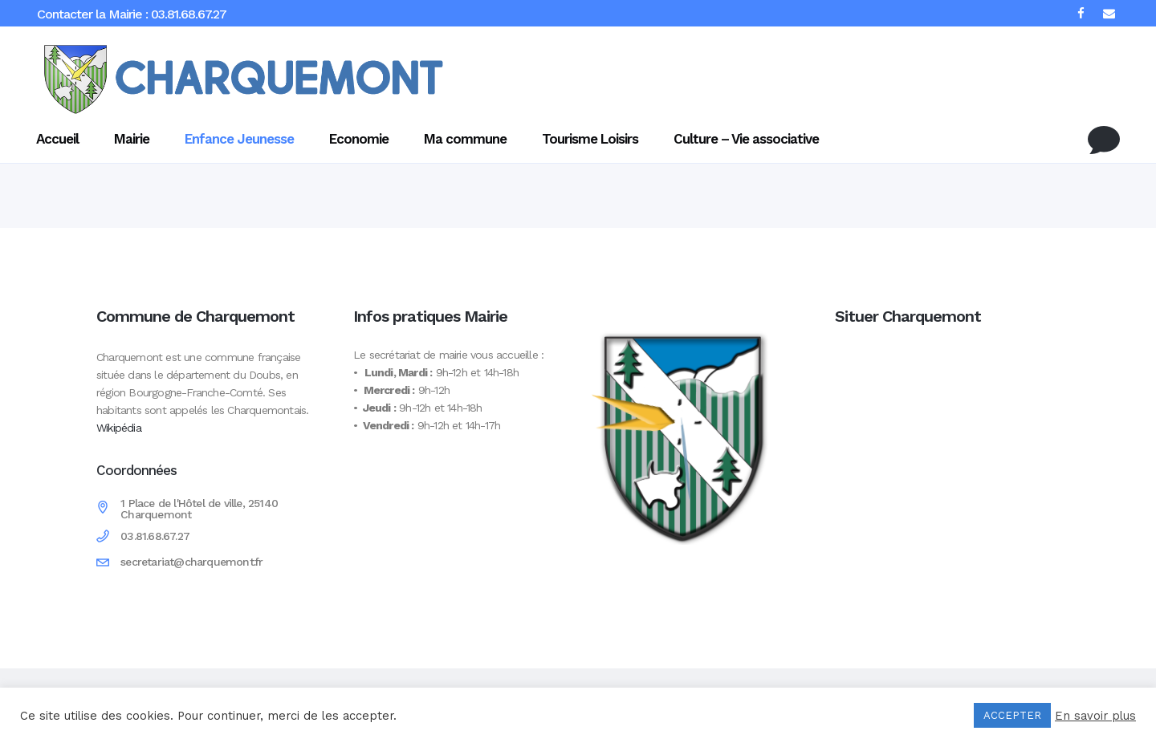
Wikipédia (118, 427)
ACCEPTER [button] (1012, 715)
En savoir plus (1095, 715)
